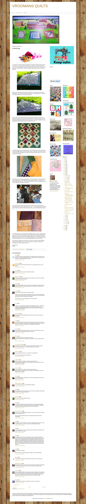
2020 (65, 165)
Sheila (16, 389)
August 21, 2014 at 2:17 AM (19, 287)
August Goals (67, 211)
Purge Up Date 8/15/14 (68, 200)
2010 (65, 229)
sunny (16, 320)
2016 (65, 171)
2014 (65, 174)
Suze (16, 435)
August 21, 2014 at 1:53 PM (19, 399)
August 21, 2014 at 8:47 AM (19, 364)
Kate (16, 421)
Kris (16, 428)
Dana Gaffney (17, 313)
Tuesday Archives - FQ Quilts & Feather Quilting (69, 195)
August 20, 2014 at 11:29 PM (20, 280)
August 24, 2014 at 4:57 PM (19, 482)
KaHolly (16, 283)
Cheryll (16, 479)
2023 (65, 161)
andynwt (45, 498)
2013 (65, 225)
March (66, 220)
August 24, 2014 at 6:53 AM (19, 476)
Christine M (17, 396)
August (66, 181)
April (65, 219)
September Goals (67, 182)
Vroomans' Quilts (54, 180)
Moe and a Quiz (67, 190)
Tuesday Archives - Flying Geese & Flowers (69, 188)
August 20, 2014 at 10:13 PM (20, 267)
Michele (16, 457)
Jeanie (16, 303)
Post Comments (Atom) (20, 488)
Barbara (16, 270)
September (67, 180)
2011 (65, 228)
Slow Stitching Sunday (68, 204)
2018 (65, 168)
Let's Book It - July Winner (69, 210)
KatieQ (16, 255)
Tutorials (25, 12)
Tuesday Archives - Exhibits (69, 208)
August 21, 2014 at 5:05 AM (19, 332)
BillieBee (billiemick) (18, 383)
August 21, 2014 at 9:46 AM (19, 380)
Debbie (16, 336)
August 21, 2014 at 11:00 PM (20, 445)
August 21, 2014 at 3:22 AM (19, 310)
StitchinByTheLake (18, 463)
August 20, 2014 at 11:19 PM (20, 273)
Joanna (16, 376)
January (66, 223)
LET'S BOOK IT (18, 12)
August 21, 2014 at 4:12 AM (19, 325)
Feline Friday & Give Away (69, 207)
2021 (65, 164)
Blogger (52, 498)
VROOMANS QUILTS (30, 6)
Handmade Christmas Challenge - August (68, 199)
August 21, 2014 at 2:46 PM (19, 407)
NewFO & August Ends (68, 184)
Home (12, 12)
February (66, 222)
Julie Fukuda (17, 263)
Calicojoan (17, 359)
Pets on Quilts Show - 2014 (69, 213)
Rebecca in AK (17, 276)
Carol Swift (17, 470)
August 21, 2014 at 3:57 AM (19, 317)
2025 (65, 158)
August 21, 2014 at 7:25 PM (19, 425)
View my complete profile (54, 191)
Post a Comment (16, 484)
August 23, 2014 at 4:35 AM (19, 460)
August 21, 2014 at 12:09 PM (20, 386)
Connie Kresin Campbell (19, 344)
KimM (16, 449)
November (66, 177)
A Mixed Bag (67, 193)
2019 (65, 167)
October (66, 178)
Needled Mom (17, 351)
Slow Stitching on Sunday (69, 191)
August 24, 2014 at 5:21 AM (19, 467)
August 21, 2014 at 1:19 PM (19, 393)
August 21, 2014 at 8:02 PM (19, 432)
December (66, 175)
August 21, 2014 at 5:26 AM (19, 348)
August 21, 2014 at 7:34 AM (19, 356)
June (65, 216)
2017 (65, 170)
